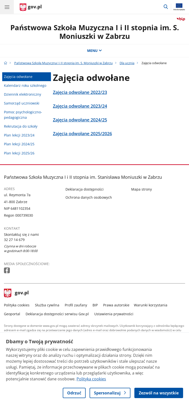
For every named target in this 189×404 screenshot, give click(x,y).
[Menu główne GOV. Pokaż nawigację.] (7, 7)
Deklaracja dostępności (84, 189)
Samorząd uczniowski (21, 103)
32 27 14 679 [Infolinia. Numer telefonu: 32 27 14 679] (14, 239)
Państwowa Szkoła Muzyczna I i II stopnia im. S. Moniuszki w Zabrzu (94, 32)
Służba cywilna (47, 305)
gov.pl (16, 293)
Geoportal (12, 314)
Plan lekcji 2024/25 (19, 144)
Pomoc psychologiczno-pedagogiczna (23, 115)
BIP (95, 305)
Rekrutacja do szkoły (20, 126)
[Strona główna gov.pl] (31, 7)
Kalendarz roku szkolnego (25, 85)
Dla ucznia (127, 63)
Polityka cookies (17, 305)
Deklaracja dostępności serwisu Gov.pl (57, 314)
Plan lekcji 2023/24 (19, 135)
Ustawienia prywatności (113, 314)
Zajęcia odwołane (18, 76)
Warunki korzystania (150, 305)
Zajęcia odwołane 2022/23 (80, 92)
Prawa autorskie (116, 305)
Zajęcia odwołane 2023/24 (80, 106)
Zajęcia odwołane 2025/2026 (82, 133)
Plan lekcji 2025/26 (19, 153)
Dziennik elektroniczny (22, 94)
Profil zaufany (76, 305)
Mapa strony (141, 189)
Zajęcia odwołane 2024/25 (80, 120)
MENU (94, 50)
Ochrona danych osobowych (88, 197)
